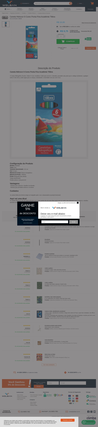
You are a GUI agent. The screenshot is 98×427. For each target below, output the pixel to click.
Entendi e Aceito (67, 420)
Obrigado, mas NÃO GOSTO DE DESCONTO (67, 202)
